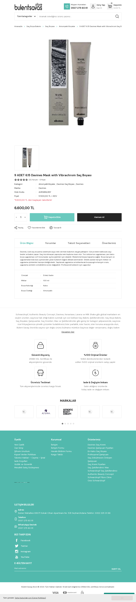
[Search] (79, 16)
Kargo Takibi (57, 454)
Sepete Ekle (52, 217)
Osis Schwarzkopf (96, 480)
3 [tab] (68, 423)
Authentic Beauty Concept (101, 474)
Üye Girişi (18, 448)
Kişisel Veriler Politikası (25, 454)
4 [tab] (71, 423)
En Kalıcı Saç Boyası (97, 451)
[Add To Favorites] (37, 227)
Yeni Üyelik (19, 444)
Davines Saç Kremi (97, 444)
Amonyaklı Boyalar (47, 184)
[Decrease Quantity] (16, 217)
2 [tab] (65, 423)
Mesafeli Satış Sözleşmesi (26, 467)
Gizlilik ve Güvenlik (23, 464)
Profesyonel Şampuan (98, 454)
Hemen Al (99, 217)
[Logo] (28, 6)
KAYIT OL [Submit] (116, 569)
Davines (81, 184)
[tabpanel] (24, 412)
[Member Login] (93, 6)
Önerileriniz (109, 243)
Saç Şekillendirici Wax (98, 467)
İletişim (54, 444)
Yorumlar (50, 243)
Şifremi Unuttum (22, 451)
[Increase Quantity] (25, 217)
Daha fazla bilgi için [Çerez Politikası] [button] (30, 598)
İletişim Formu (57, 448)
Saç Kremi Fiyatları (96, 464)
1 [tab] (62, 423)
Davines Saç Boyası (67, 184)
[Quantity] (20, 217)
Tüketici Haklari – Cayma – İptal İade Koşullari (29, 459)
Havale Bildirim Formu (61, 451)
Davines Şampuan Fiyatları (100, 448)
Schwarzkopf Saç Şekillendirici (102, 470)
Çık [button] (122, 598)
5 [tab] (73, 423)
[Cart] (114, 6)
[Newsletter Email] (68, 569)
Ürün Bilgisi (26, 243)
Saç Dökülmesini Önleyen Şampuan (100, 459)
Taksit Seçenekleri (79, 243)
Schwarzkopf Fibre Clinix (100, 477)
